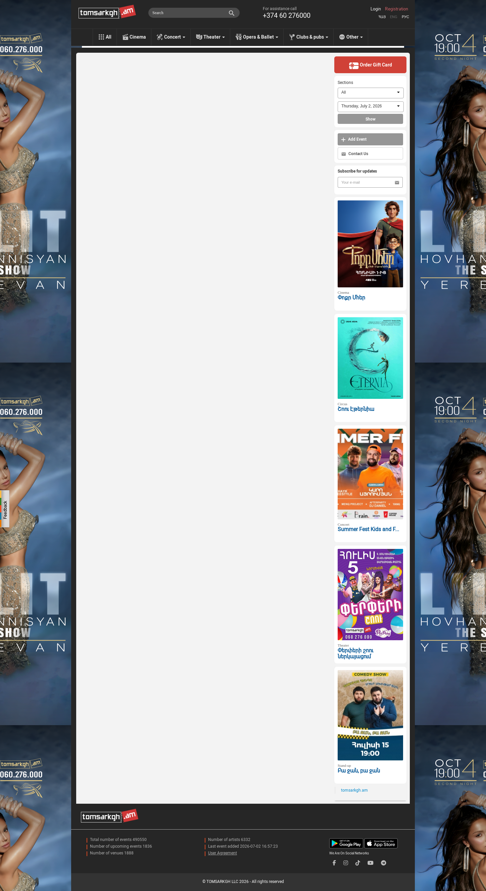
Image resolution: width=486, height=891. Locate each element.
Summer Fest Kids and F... (368, 529)
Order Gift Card (370, 65)
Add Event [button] (354, 139)
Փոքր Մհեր (351, 297)
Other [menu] (354, 37)
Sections (345, 82)
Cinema (138, 37)
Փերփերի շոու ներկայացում (355, 653)
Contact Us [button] (354, 153)
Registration (396, 9)
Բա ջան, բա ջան (359, 770)
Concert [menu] (174, 37)
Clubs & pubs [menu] (312, 37)
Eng (393, 17)
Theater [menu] (214, 37)
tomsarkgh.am (354, 790)
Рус (405, 17)
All (108, 37)
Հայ (382, 17)
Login (376, 9)
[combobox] (371, 93)
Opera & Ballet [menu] (260, 37)
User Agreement (222, 853)
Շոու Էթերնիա (356, 409)
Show (371, 119)
